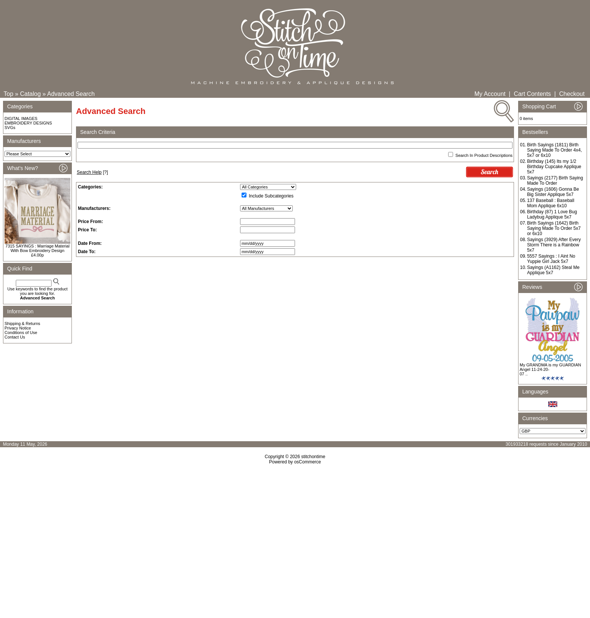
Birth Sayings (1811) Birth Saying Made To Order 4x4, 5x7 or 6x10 (554, 150)
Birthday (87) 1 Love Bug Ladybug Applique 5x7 (552, 214)
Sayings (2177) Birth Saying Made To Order (555, 180)
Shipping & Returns (22, 323)
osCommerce (307, 462)
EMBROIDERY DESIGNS (28, 123)
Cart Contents (532, 94)
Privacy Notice (18, 328)
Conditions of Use (21, 332)
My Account (490, 94)
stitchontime (313, 456)
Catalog (30, 94)
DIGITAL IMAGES (21, 118)
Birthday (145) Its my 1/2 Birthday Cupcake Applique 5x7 (554, 167)
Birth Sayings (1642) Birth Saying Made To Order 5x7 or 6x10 (554, 228)
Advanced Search (70, 94)
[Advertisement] (295, 529)
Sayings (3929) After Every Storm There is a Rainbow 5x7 (554, 245)
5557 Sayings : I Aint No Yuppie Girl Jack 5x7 (551, 259)
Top (9, 94)
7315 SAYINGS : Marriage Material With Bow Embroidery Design (37, 248)
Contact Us (15, 337)
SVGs (10, 127)
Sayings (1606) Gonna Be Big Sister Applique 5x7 (553, 192)
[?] (92, 172)
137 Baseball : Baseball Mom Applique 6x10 (550, 203)
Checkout (572, 94)
